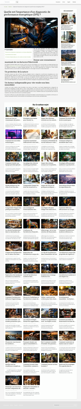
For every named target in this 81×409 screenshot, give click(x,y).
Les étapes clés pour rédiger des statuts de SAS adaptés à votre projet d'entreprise (49, 210)
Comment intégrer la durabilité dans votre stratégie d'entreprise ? (66, 142)
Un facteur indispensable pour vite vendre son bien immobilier (18, 57)
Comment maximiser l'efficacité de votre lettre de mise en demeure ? (31, 142)
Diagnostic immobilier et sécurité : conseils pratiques (31, 388)
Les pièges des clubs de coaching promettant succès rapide (30, 164)
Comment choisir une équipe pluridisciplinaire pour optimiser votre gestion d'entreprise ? (13, 165)
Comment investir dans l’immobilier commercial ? (31, 366)
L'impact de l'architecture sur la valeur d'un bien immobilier (13, 254)
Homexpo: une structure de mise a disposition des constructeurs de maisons (13, 388)
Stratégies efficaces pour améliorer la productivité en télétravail (67, 164)
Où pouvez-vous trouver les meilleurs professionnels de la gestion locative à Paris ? (13, 344)
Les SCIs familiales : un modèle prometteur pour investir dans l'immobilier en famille (13, 322)
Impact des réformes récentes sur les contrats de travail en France (49, 120)
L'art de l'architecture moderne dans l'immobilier (30, 276)
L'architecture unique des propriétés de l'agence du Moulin (67, 254)
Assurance (58, 2)
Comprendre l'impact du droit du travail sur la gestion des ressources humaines (31, 188)
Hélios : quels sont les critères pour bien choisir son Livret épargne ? (49, 298)
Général (74, 2)
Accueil (5, 6)
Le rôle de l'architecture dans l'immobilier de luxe (49, 253)
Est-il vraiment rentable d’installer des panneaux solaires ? (49, 343)
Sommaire (9, 50)
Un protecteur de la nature (10, 54)
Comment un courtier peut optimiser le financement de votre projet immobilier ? (67, 27)
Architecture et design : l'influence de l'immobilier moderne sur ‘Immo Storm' (49, 277)
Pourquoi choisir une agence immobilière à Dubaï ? (30, 343)
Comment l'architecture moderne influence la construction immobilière (67, 231)
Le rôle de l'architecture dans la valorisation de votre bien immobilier (13, 231)
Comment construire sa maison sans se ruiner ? (66, 343)
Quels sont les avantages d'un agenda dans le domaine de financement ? (67, 367)
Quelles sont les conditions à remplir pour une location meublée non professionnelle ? (13, 367)
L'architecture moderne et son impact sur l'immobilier (67, 276)
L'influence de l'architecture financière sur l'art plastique (31, 231)
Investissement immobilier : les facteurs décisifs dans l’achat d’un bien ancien (67, 299)
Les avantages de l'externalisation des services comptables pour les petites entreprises (31, 210)
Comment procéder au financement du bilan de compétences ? (66, 321)
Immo (63, 2)
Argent (68, 2)
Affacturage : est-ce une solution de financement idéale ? (49, 231)
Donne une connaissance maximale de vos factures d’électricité (18, 52)
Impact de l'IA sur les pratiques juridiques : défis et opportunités (48, 187)
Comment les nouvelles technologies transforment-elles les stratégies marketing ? (12, 143)
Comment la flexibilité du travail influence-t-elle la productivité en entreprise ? (49, 143)
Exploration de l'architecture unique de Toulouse (30, 254)
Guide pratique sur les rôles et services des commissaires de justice (12, 187)
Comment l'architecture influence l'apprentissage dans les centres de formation (13, 299)
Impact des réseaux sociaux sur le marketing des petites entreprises (49, 164)
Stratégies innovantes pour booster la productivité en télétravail (68, 81)
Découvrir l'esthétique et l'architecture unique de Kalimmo (31, 298)
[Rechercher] (10, 2)
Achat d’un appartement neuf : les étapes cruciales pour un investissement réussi (49, 322)
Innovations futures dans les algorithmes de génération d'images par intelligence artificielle (67, 188)
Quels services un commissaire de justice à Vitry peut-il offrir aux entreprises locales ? (68, 45)
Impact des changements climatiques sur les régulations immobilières (68, 64)
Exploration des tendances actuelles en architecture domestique (13, 276)
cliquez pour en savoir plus (14, 65)
